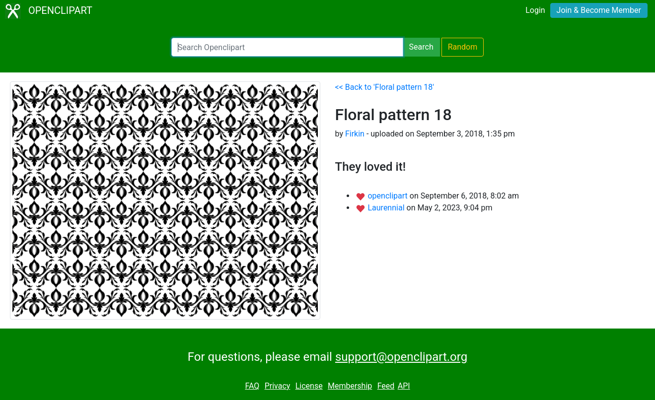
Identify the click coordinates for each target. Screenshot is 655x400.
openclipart (388, 195)
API (404, 386)
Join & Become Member (599, 10)
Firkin (354, 133)
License (309, 386)
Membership (350, 386)
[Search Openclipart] (287, 47)
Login (535, 10)
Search (421, 47)
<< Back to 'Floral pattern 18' (385, 87)
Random (463, 47)
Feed (386, 386)
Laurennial (386, 207)
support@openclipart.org (401, 357)
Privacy (278, 386)
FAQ (252, 386)
